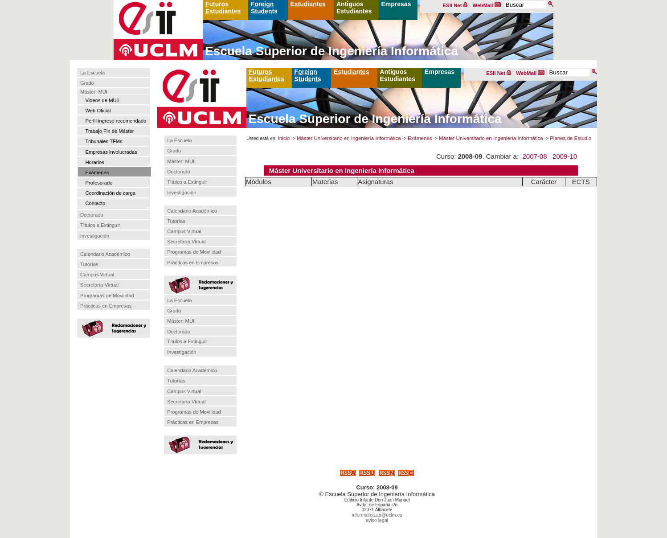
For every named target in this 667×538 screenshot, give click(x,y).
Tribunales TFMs (103, 141)
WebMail (487, 5)
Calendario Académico (105, 254)
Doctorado (91, 215)
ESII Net (455, 5)
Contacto (95, 203)
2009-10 (564, 156)
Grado (87, 83)
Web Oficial (97, 110)
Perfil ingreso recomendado (115, 120)
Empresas (396, 4)
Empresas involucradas (111, 152)
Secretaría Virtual (99, 284)
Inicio (284, 138)
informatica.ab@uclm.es (377, 514)
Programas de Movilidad (107, 295)
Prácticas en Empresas (105, 305)
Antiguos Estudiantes (354, 7)
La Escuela (92, 72)
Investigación (94, 235)
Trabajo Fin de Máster (109, 131)
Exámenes (97, 172)
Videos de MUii (102, 100)
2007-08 (534, 156)
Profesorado (98, 182)
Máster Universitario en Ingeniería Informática (349, 138)
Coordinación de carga (110, 193)
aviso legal (377, 520)
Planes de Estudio (570, 138)
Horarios (94, 162)
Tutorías (89, 264)
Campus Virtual (97, 274)
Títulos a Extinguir (100, 225)
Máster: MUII (94, 91)
